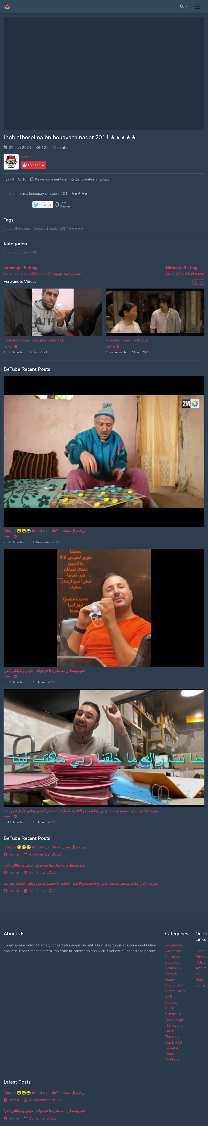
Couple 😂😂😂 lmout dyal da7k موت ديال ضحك (45, 530)
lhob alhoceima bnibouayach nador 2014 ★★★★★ (45, 228)
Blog (199, 979)
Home (200, 951)
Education (173, 962)
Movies (171, 1002)
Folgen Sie (33, 165)
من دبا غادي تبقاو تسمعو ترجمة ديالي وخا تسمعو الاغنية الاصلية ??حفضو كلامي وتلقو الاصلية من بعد (81, 811)
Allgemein (173, 945)
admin (26, 157)
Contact (201, 985)
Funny (170, 979)
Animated (173, 951)
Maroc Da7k (175, 985)
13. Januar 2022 (40, 872)
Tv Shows (173, 1059)
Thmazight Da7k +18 (21, 252)
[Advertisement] (104, 73)
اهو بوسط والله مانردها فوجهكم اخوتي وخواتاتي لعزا (44, 670)
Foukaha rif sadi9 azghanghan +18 (34, 340)
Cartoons (172, 956)
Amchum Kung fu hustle (127, 340)
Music (170, 1008)
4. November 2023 (42, 854)
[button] (195, 282)
